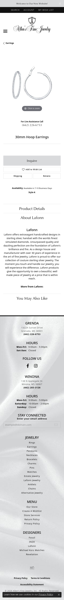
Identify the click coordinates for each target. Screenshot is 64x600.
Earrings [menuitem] (32, 446)
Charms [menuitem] (32, 463)
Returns (46, 176)
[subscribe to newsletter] (56, 425)
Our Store (32, 506)
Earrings (10, 43)
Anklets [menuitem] (32, 484)
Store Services (32, 515)
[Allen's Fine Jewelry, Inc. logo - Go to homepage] (32, 25)
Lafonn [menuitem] (32, 545)
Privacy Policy (32, 523)
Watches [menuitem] (32, 471)
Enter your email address (32, 418)
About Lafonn (32, 217)
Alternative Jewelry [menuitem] (32, 492)
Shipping (18, 176)
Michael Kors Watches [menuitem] (32, 550)
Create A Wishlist (32, 510)
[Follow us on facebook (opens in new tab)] (28, 366)
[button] (15, 10)
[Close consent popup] (59, 595)
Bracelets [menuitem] (32, 459)
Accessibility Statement (32, 584)
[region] (32, 83)
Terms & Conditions (40, 578)
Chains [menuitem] (32, 488)
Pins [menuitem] (32, 467)
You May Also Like (32, 298)
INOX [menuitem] (32, 541)
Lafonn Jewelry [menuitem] (32, 480)
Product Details (32, 208)
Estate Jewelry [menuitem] (32, 476)
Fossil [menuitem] (32, 537)
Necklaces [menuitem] (32, 455)
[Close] (60, 4)
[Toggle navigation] (5, 31)
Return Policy (32, 519)
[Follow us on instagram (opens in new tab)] (35, 366)
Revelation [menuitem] (32, 554)
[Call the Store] (32, 334)
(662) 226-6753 (32, 125)
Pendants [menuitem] (32, 450)
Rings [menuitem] (32, 442)
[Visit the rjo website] (32, 568)
